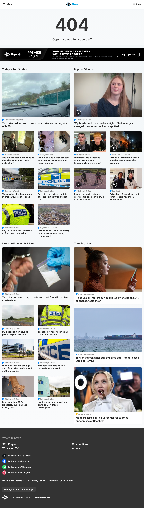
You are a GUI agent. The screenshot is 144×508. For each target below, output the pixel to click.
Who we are (8, 481)
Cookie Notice (66, 481)
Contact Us (52, 481)
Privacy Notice (38, 481)
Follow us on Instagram (19, 472)
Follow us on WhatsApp (19, 467)
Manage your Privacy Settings (18, 489)
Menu (7, 4)
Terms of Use (22, 481)
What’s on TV (10, 448)
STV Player (9, 444)
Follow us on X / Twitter (19, 455)
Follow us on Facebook (19, 461)
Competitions (80, 444)
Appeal (76, 448)
